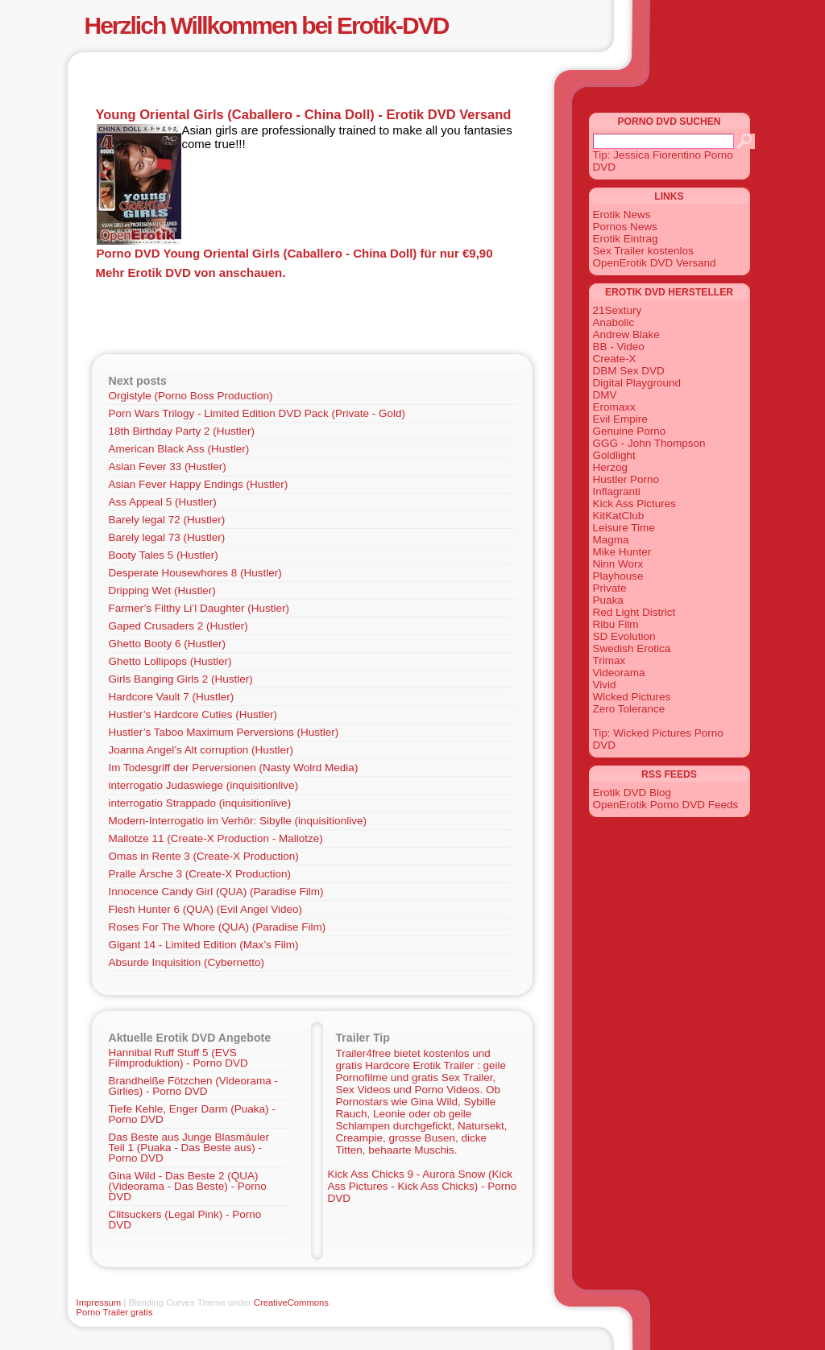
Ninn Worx (618, 564)
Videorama (619, 673)
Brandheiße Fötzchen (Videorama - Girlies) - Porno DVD (194, 1086)
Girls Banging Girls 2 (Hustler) (181, 679)
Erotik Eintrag (625, 239)
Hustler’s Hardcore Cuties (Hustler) (193, 714)
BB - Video (619, 347)
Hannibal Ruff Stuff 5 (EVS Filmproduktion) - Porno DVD (178, 1058)
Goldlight (614, 455)
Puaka (608, 600)
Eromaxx (614, 407)
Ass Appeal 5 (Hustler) (163, 502)
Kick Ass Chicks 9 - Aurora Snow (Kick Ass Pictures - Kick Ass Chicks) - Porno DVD (422, 1186)
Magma (611, 540)
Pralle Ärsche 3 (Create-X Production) (200, 874)
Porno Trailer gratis (115, 1312)
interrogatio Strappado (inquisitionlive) (200, 803)
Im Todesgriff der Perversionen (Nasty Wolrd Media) (234, 768)
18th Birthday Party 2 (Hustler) (182, 431)
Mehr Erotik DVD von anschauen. (191, 272)
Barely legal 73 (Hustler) (167, 537)
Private (610, 588)
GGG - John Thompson (649, 443)
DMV (605, 395)
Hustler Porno (626, 479)
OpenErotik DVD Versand (654, 263)
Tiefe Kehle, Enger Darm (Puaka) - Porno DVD (192, 1114)
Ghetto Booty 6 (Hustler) (167, 644)
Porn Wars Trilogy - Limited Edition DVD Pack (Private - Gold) (257, 413)
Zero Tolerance (629, 709)
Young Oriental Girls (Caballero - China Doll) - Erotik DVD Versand (304, 114)
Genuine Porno (629, 431)
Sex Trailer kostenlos (643, 251)
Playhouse (618, 576)
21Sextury (617, 310)
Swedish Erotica (632, 648)
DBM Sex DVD (629, 371)
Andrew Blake (626, 334)
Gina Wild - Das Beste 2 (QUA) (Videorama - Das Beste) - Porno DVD (188, 1186)
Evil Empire (620, 419)
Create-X (614, 359)
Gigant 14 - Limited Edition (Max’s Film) (204, 945)
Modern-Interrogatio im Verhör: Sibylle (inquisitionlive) (238, 821)
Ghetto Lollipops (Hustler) (170, 661)
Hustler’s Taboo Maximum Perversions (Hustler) (224, 732)
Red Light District (634, 612)
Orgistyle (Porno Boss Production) (191, 396)
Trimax (609, 660)
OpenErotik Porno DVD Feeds (666, 805)
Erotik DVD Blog (632, 792)
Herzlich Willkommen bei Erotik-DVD (267, 25)
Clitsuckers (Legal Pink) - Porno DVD (185, 1219)
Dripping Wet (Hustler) (162, 590)
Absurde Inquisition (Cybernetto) (187, 962)
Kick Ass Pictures (635, 503)
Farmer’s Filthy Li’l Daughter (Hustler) (199, 608)
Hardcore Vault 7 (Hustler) (171, 697)
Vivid (604, 685)
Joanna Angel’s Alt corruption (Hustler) (201, 750)
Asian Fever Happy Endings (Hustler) (198, 484)
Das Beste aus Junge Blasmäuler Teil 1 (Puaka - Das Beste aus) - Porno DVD (189, 1147)
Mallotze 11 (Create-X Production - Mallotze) (216, 838)
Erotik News (622, 214)
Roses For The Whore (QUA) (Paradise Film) (217, 927)
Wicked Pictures (632, 697)
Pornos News (625, 227)
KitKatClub (619, 516)
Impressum (99, 1302)
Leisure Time (624, 528)
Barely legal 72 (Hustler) (167, 520)
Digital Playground (637, 383)
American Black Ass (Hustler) (179, 449)
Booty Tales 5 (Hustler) (163, 555)
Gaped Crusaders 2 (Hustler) (178, 626)
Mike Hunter (622, 552)
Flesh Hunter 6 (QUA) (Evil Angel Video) (206, 909)
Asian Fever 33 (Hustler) (167, 466)
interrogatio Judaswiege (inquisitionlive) (204, 785)
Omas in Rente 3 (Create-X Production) (204, 856)
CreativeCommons (291, 1302)
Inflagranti (617, 491)
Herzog (610, 467)
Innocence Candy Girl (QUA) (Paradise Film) (216, 892)
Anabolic (614, 322)
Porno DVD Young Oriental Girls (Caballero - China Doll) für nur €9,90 (295, 253)
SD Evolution (624, 636)
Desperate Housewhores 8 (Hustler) (195, 573)
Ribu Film (616, 624)
